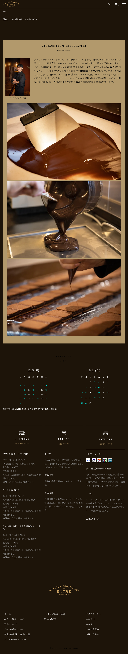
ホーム (5, 11)
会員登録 (88, 619)
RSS (46, 619)
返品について (9, 624)
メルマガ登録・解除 (53, 614)
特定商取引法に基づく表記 (16, 634)
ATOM (52, 619)
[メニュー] (124, 4)
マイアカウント (92, 614)
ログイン (88, 624)
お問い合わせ (90, 634)
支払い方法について (12, 629)
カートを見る (90, 629)
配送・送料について (12, 619)
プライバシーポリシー (13, 639)
